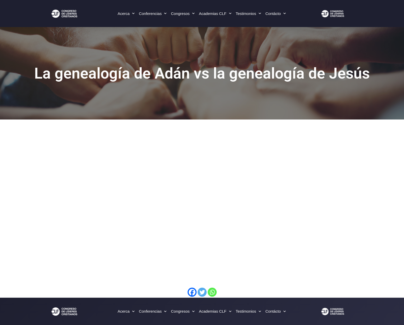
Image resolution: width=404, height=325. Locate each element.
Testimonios (248, 14)
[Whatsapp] (212, 292)
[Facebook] (192, 292)
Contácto (275, 14)
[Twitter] (202, 292)
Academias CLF (215, 14)
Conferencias (152, 14)
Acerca (125, 14)
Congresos (183, 14)
